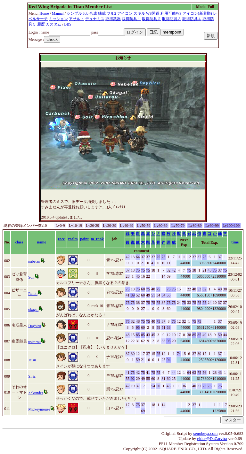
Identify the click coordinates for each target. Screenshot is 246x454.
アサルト (76, 19)
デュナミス (94, 19)
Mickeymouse (39, 409)
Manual (58, 13)
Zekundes (35, 393)
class (19, 242)
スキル (139, 13)
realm (73, 239)
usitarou (34, 342)
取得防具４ (191, 19)
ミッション (58, 19)
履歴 (41, 24)
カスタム (53, 24)
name (41, 242)
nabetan (34, 261)
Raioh (32, 293)
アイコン (125, 13)
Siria (32, 376)
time (235, 242)
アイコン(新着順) (197, 13)
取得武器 (113, 19)
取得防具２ (151, 19)
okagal (33, 309)
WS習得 (153, 13)
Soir (31, 277)
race (61, 239)
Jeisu (32, 360)
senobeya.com (205, 433)
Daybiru (34, 326)
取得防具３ (171, 19)
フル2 (111, 13)
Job (85, 13)
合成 (93, 13)
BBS (67, 24)
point (84, 239)
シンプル (74, 13)
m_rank (97, 239)
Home (44, 13)
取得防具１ (131, 19)
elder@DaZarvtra (212, 438)
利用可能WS (171, 13)
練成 (102, 13)
